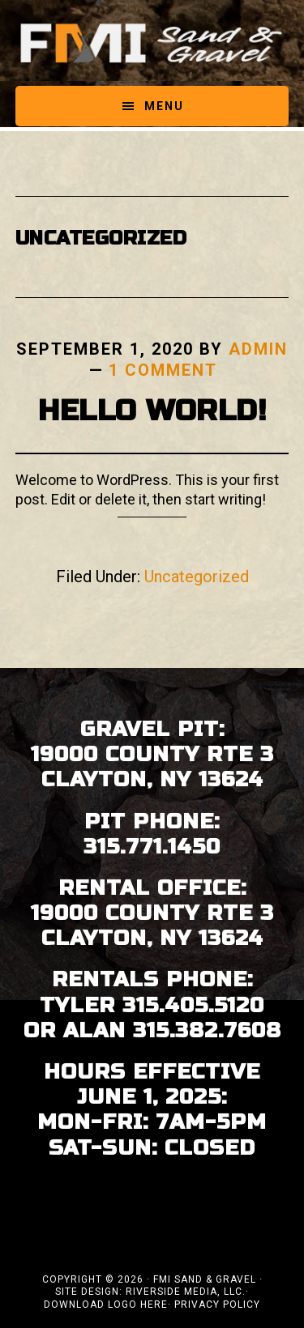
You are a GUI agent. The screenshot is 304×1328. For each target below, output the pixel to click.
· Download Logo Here (146, 1298)
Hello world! (152, 411)
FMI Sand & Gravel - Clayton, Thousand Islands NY (152, 43)
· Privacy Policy (214, 1304)
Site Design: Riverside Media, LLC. (150, 1291)
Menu (164, 106)
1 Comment (163, 370)
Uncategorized (196, 576)
